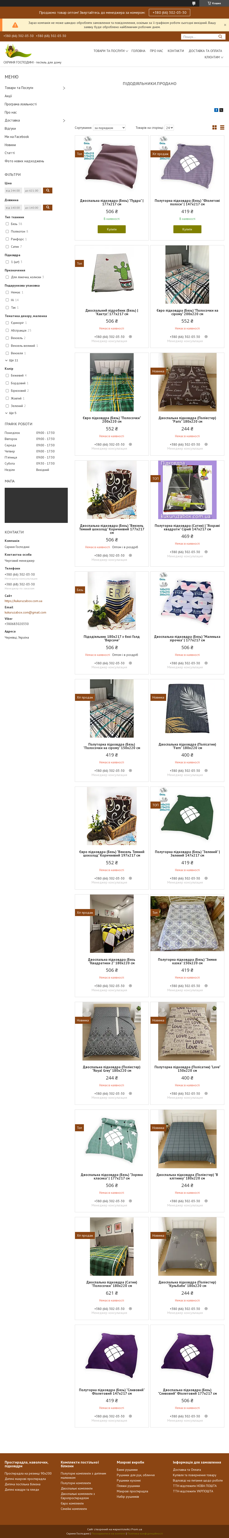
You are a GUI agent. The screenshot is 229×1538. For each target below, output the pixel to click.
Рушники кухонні (129, 1480)
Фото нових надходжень (24, 161)
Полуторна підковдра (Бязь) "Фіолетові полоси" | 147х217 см (187, 202)
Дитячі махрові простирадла (25, 1479)
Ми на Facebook (17, 136)
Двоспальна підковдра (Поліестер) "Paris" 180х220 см (187, 419)
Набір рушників (128, 1496)
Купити (112, 229)
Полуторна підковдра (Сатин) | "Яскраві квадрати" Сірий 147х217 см (187, 527)
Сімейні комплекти (74, 1509)
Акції (8, 96)
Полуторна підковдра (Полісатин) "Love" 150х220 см (187, 1068)
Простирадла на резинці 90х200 (28, 1473)
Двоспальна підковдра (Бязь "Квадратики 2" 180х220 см (111, 961)
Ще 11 (13, 360)
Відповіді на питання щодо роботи (198, 1480)
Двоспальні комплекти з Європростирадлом (78, 1496)
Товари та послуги (109, 51)
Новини (10, 145)
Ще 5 (12, 413)
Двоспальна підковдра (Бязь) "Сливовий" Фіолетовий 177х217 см (187, 1391)
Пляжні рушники (128, 1486)
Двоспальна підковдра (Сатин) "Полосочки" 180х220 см (111, 1283)
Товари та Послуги (19, 87)
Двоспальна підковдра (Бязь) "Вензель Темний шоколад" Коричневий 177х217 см (111, 529)
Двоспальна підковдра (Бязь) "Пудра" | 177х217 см (111, 202)
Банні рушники (127, 1470)
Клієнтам (212, 57)
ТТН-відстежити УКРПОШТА (193, 1491)
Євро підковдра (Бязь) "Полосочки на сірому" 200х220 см (187, 312)
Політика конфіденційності (145, 1533)
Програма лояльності (21, 104)
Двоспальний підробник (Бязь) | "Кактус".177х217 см (112, 312)
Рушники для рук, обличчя (136, 1475)
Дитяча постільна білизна (22, 1484)
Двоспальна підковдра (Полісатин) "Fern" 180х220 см (187, 746)
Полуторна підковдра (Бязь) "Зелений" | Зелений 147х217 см (187, 853)
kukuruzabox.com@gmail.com (25, 612)
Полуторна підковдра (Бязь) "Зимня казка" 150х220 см (187, 961)
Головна (138, 51)
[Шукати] (220, 37)
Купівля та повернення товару (194, 1475)
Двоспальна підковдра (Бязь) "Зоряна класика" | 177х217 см (112, 1176)
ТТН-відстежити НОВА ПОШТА (195, 1486)
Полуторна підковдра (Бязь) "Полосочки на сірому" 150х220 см (111, 746)
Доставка (12, 120)
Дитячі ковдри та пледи (22, 1489)
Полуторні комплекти (76, 1483)
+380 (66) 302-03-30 (169, 12)
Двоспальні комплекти (77, 1488)
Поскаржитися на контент (108, 1533)
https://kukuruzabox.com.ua (23, 601)
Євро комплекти (72, 1503)
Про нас (156, 51)
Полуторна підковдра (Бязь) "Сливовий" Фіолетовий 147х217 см (112, 1391)
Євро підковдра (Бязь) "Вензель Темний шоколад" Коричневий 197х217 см (111, 853)
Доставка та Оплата (205, 51)
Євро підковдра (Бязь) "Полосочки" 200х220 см (112, 419)
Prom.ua (136, 1529)
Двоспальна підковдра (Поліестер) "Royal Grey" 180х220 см (111, 1068)
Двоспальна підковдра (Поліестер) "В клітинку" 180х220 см (187, 1176)
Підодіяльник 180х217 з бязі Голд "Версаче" (112, 638)
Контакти (176, 51)
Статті (10, 153)
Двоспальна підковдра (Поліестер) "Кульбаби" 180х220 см (187, 1283)
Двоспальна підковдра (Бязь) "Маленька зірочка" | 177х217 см (187, 638)
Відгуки (10, 128)
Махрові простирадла (132, 1491)
